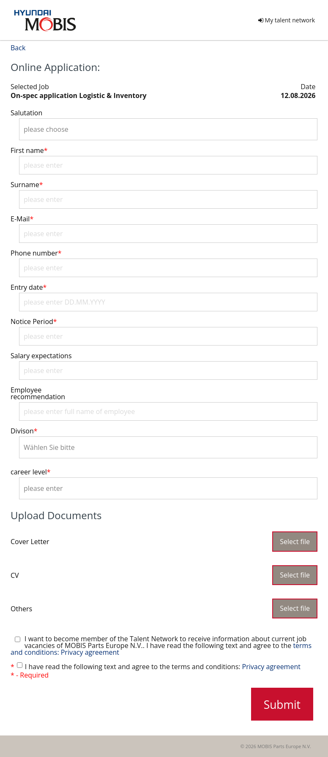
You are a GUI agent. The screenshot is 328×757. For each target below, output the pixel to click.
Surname (27, 184)
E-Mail (22, 218)
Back (18, 47)
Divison (24, 431)
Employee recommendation (38, 393)
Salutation (26, 112)
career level (31, 471)
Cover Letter (30, 541)
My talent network (286, 20)
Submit (282, 704)
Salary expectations (41, 355)
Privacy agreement (271, 666)
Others (21, 608)
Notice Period (34, 321)
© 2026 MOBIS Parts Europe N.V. (276, 746)
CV (15, 575)
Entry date (28, 287)
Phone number (36, 253)
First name (29, 150)
